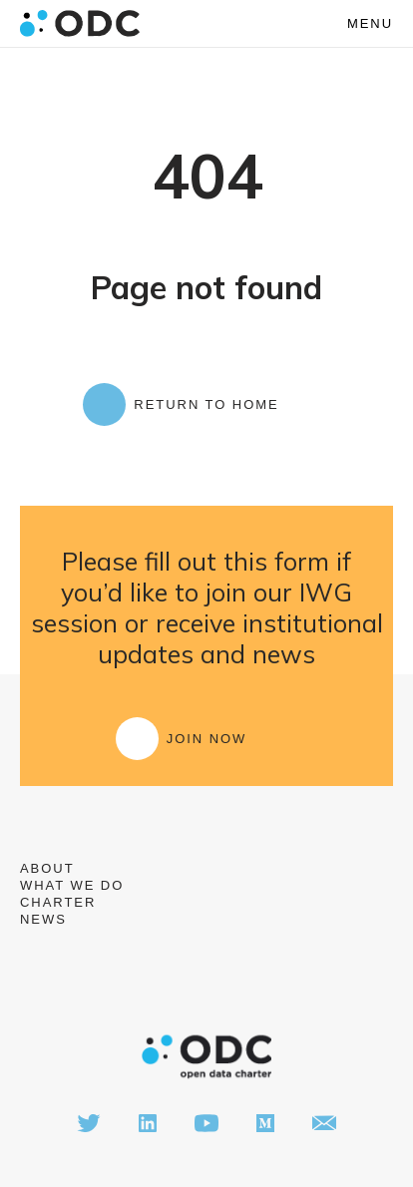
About (47, 868)
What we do (72, 885)
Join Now (207, 738)
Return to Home (206, 404)
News (43, 919)
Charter (58, 902)
